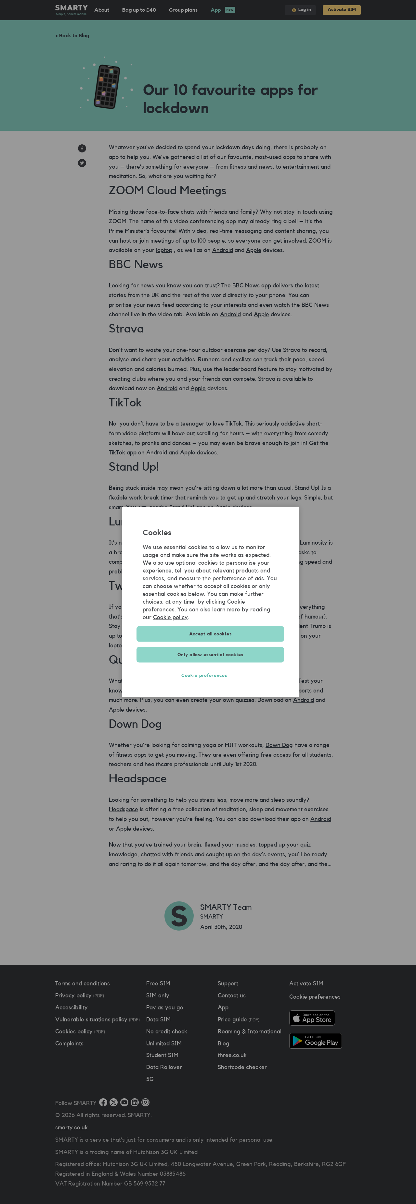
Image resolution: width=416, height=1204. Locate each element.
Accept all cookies (210, 634)
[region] (210, 602)
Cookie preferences (210, 675)
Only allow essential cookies (210, 655)
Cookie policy (170, 617)
